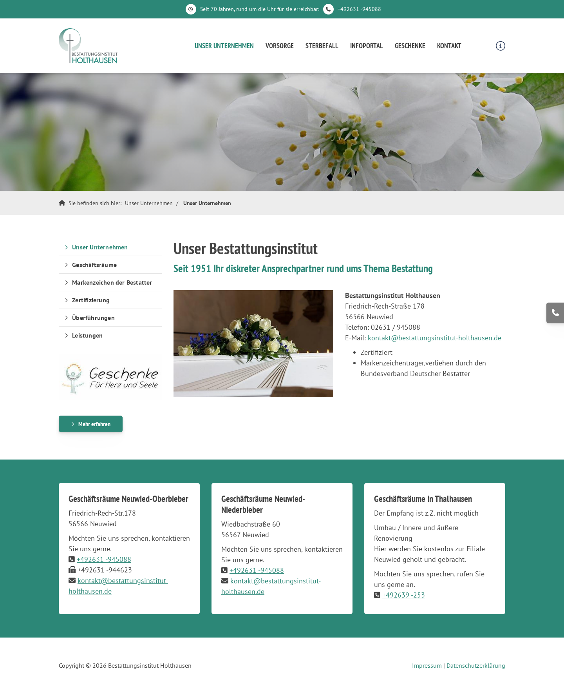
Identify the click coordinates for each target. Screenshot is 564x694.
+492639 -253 (403, 595)
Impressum (427, 665)
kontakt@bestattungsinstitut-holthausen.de (434, 337)
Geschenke (410, 45)
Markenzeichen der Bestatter (112, 282)
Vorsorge (280, 45)
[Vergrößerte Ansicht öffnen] (254, 343)
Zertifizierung (91, 300)
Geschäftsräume (94, 265)
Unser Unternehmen (224, 45)
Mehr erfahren (94, 424)
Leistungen (87, 335)
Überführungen (93, 318)
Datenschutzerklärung (475, 665)
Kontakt (449, 45)
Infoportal (366, 45)
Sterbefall (322, 45)
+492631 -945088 (359, 9)
